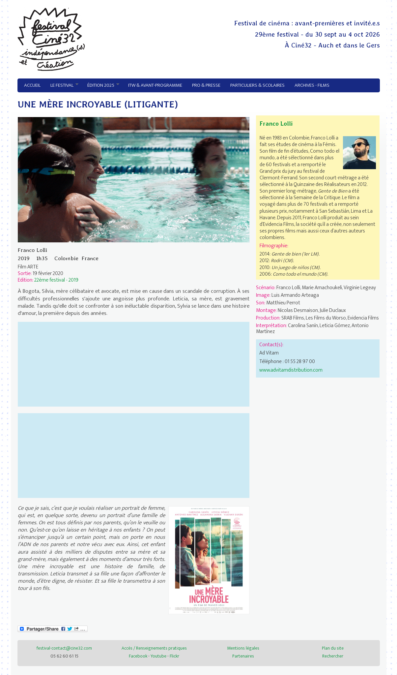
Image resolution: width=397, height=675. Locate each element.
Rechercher (332, 656)
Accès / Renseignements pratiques (154, 648)
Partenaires (243, 656)
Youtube (158, 656)
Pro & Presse (206, 85)
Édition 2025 (101, 85)
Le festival (62, 85)
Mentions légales (243, 648)
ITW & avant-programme (155, 85)
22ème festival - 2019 (56, 280)
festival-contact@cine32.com (64, 648)
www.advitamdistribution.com (291, 370)
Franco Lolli (276, 123)
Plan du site (333, 648)
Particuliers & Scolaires (257, 85)
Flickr (174, 656)
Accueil (32, 85)
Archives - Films (312, 85)
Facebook (138, 656)
